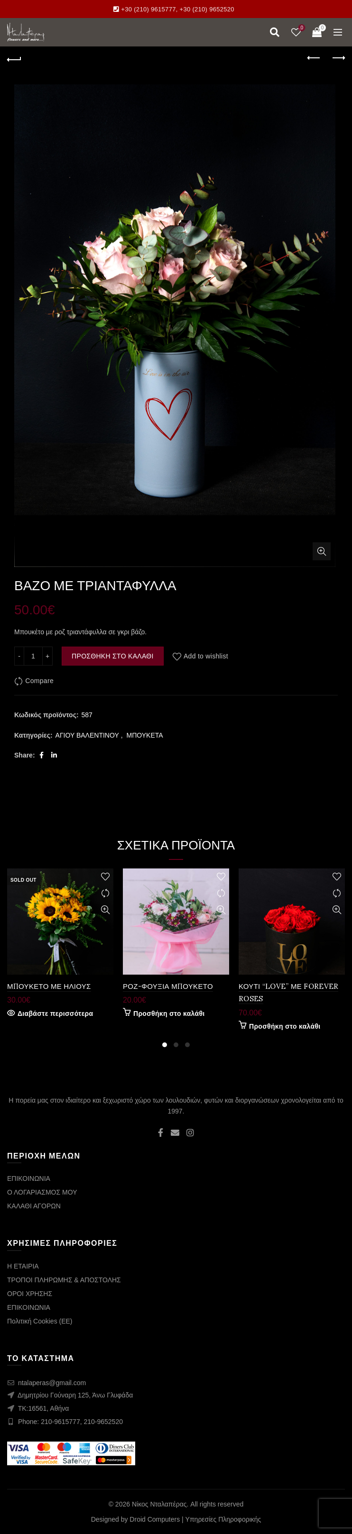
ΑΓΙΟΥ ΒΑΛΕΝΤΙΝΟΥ (87, 735)
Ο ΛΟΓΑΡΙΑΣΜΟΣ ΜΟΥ (42, 1192)
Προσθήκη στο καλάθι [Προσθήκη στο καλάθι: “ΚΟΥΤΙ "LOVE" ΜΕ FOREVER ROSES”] (284, 1026)
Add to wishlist (206, 656)
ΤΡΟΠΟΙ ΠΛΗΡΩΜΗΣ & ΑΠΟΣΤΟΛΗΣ (64, 1280)
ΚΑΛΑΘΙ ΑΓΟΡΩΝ (34, 1206)
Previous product (314, 57)
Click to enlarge (322, 551)
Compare (39, 681)
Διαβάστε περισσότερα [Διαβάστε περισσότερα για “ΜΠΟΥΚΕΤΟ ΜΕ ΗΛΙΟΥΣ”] (55, 1013)
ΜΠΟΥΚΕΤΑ (145, 735)
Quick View (105, 910)
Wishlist (301, 28)
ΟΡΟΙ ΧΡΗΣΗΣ (29, 1293)
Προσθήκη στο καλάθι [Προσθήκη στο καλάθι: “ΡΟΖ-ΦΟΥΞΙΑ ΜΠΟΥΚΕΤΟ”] (168, 1013)
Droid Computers (155, 1519)
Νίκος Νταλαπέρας (159, 1504)
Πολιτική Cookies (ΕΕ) (40, 1321)
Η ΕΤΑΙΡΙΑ (23, 1266)
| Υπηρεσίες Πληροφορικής (221, 1519)
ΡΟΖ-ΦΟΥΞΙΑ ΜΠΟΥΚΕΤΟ (168, 986)
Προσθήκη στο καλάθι (113, 656)
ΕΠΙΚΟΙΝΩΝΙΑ (28, 1178)
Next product (338, 57)
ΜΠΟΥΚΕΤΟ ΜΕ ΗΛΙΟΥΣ (49, 986)
